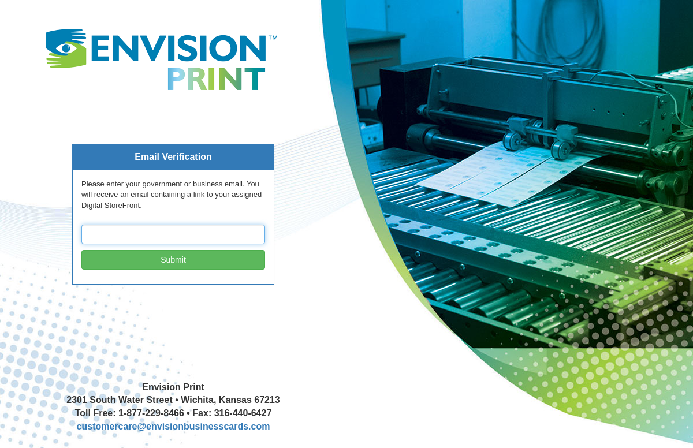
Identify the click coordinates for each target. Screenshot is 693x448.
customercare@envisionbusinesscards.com (173, 426)
